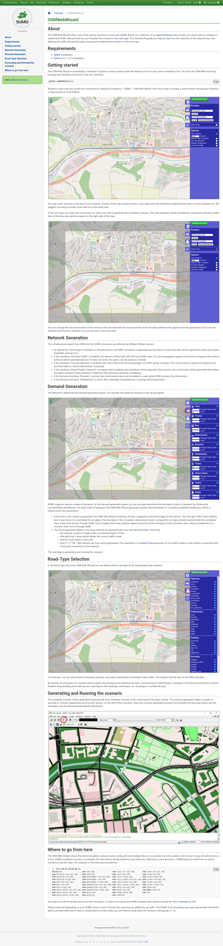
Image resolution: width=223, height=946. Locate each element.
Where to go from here (16, 70)
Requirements (12, 41)
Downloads (41, 2)
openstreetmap (164, 35)
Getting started (13, 45)
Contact (89, 2)
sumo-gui (124, 38)
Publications (54, 2)
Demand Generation (15, 54)
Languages (211, 2)
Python (57, 58)
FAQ (32, 2)
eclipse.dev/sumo (19, 79)
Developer (66, 2)
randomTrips (146, 543)
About (8, 37)
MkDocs (141, 941)
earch (168, 2)
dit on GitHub (183, 2)
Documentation (10, 2)
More (197, 2)
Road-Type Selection (16, 58)
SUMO (57, 54)
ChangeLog (79, 2)
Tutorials (24, 2)
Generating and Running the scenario (19, 64)
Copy (216, 81)
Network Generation (15, 50)
